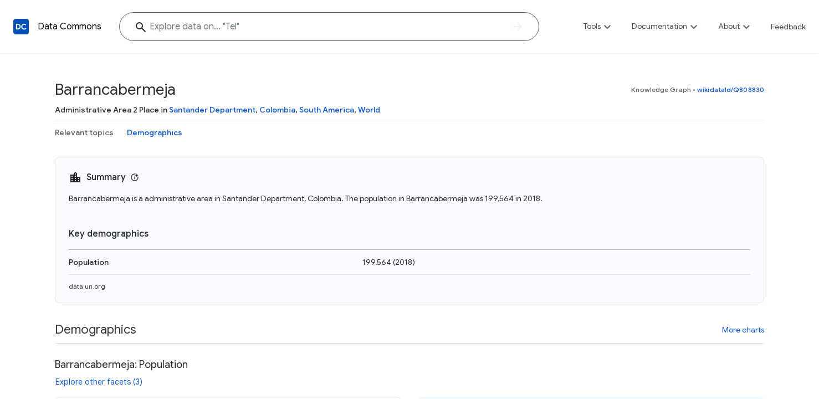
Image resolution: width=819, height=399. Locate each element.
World (369, 110)
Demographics (154, 132)
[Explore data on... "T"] (329, 26)
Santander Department (212, 110)
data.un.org (87, 286)
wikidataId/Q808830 (730, 89)
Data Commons (69, 26)
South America (326, 110)
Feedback (788, 27)
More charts (743, 330)
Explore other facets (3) (98, 382)
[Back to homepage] (21, 26)
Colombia (277, 110)
